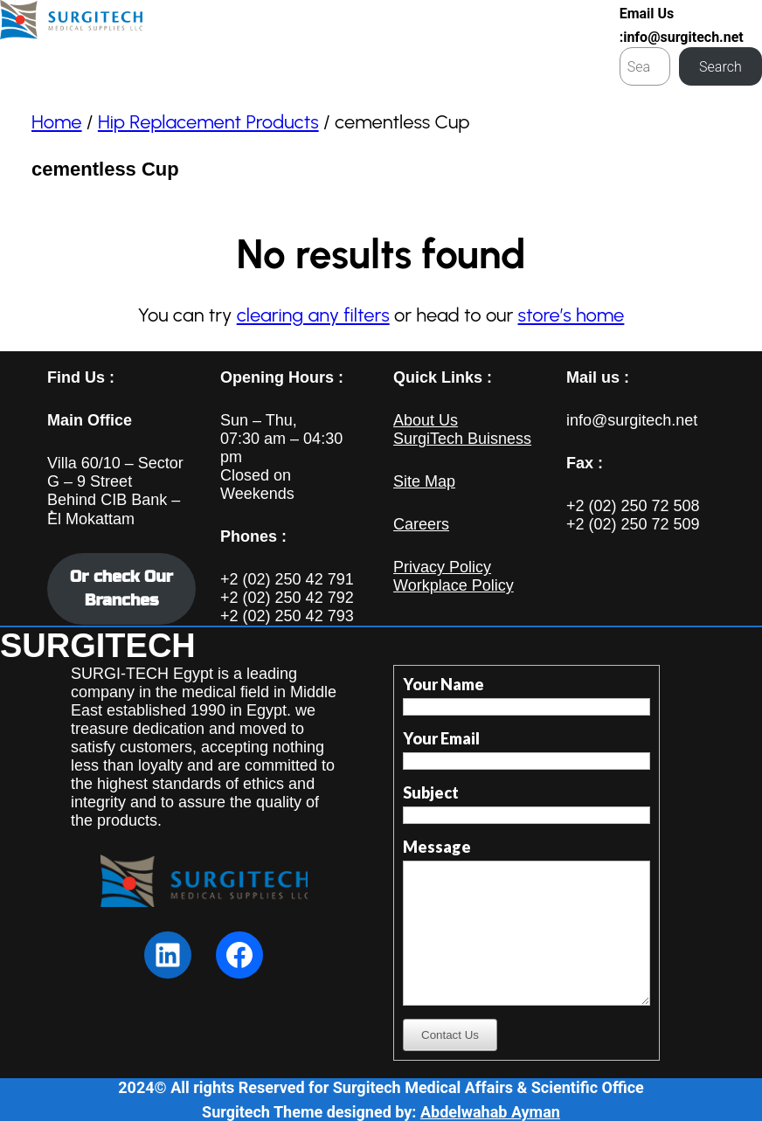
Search (720, 67)
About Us (425, 420)
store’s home (571, 315)
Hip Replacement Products (208, 122)
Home (56, 122)
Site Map (424, 481)
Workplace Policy (453, 585)
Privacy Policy (442, 567)
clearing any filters (313, 315)
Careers (421, 524)
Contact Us (450, 1034)
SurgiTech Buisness (462, 438)
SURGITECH (98, 645)
